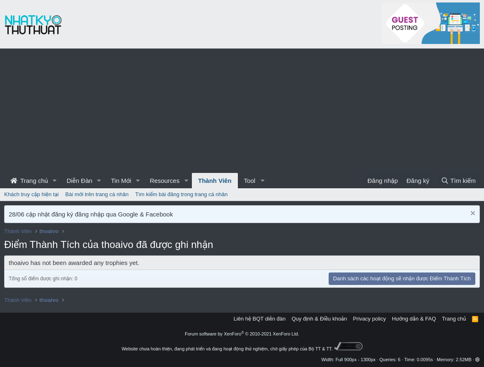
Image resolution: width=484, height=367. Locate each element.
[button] (54, 180)
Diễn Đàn (79, 180)
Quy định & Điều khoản (319, 319)
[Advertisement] (242, 111)
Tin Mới (121, 180)
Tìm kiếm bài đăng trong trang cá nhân (181, 194)
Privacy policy (369, 319)
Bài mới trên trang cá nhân (97, 194)
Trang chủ (29, 180)
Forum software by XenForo (242, 333)
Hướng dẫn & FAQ (414, 319)
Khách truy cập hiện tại (31, 194)
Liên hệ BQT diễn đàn (260, 319)
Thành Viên (215, 180)
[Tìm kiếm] (458, 180)
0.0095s (425, 359)
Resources (164, 180)
